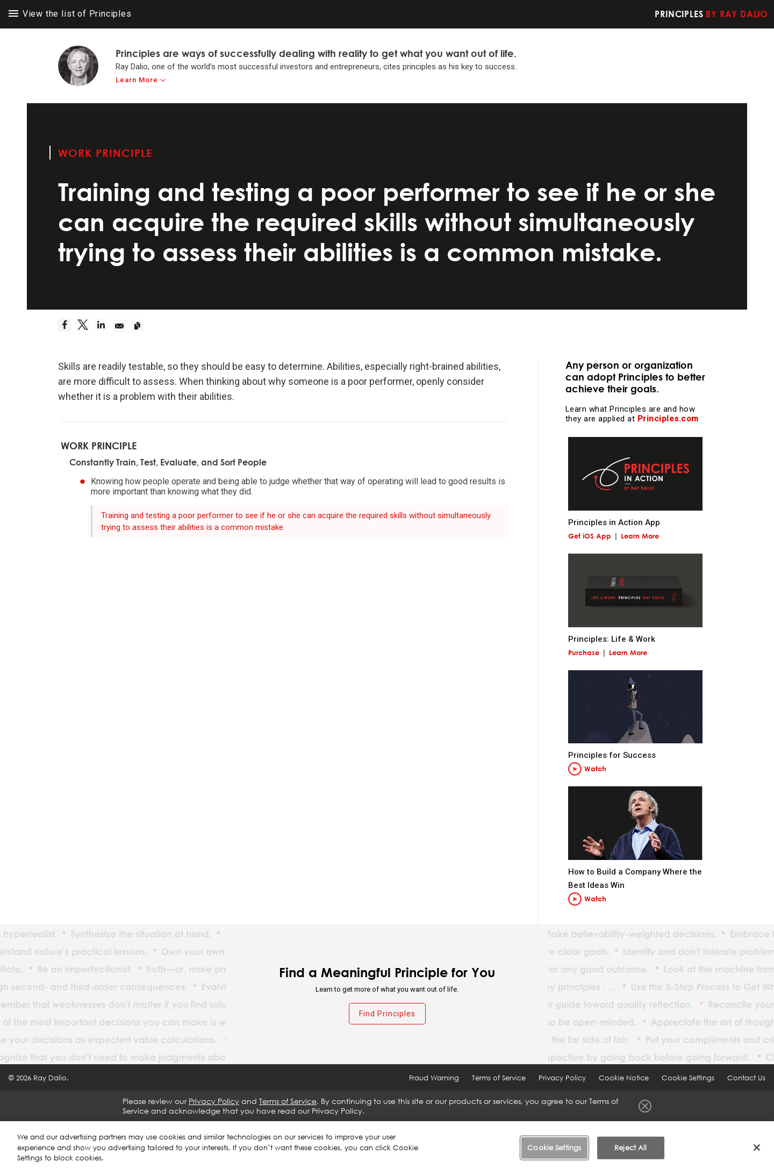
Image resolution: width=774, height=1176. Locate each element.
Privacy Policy (562, 1077)
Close (645, 1106)
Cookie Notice (624, 1077)
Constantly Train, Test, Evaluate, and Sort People (168, 462)
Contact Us (746, 1077)
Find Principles (387, 1013)
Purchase (583, 652)
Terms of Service (499, 1077)
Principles (711, 14)
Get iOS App (589, 536)
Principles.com (668, 419)
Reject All (630, 1147)
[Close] (757, 1147)
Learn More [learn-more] (137, 80)
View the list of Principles (70, 14)
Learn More (640, 536)
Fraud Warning (434, 1077)
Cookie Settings (688, 1077)
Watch (595, 768)
